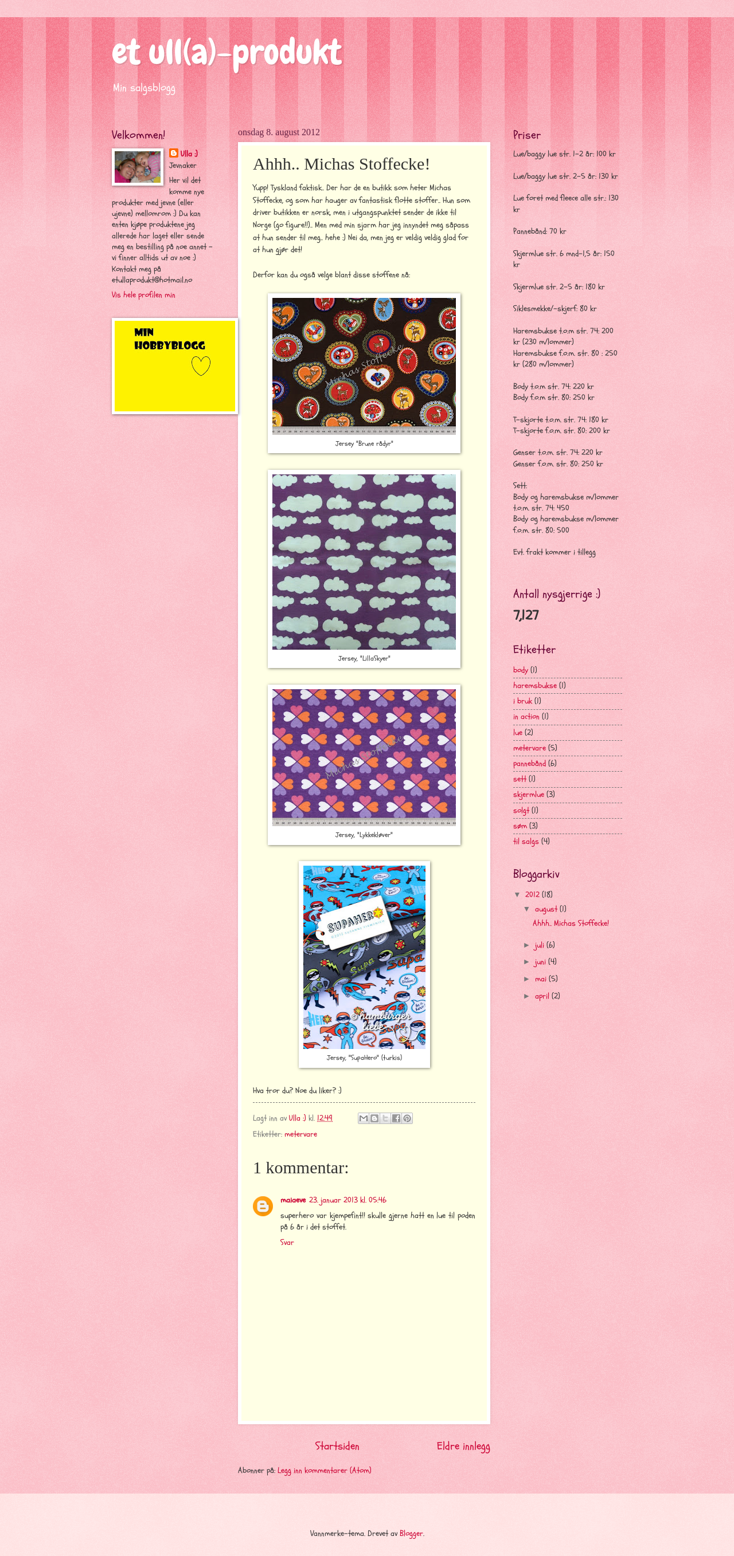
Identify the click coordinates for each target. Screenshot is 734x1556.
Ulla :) (189, 153)
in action (526, 716)
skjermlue (528, 794)
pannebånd (529, 763)
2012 (533, 894)
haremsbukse (535, 685)
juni (541, 961)
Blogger (411, 1533)
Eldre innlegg (463, 1446)
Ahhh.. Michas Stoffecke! (571, 923)
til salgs (526, 841)
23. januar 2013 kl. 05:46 (347, 1199)
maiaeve (293, 1199)
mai (542, 978)
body (520, 670)
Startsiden (337, 1446)
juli (540, 945)
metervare (300, 1134)
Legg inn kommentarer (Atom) (325, 1470)
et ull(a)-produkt (227, 52)
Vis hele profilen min (143, 294)
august (547, 908)
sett (519, 778)
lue (517, 732)
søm (520, 825)
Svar (287, 1242)
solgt (521, 810)
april (543, 996)
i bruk (522, 701)
